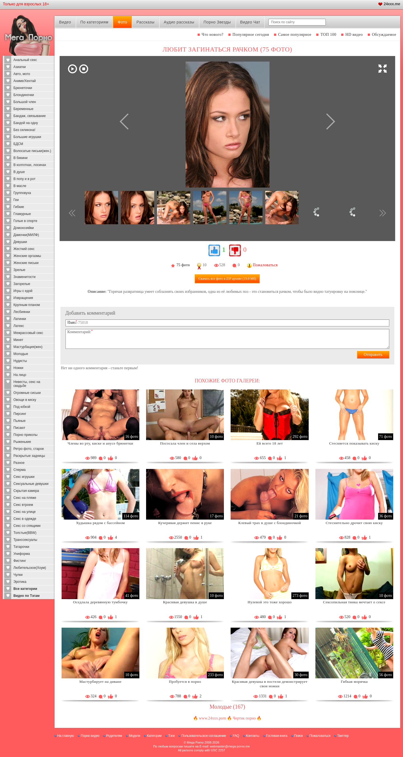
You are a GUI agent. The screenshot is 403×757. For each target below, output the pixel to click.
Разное (19, 463)
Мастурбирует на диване (100, 681)
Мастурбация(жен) (28, 347)
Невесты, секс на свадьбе (26, 384)
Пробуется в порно (185, 681)
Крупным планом (26, 305)
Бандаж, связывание (29, 116)
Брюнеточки (22, 88)
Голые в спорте (25, 221)
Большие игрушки (27, 137)
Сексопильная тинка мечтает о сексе (354, 602)
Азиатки (19, 67)
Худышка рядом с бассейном (100, 523)
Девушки (20, 242)
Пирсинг (19, 414)
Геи (16, 200)
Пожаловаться (320, 736)
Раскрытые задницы (29, 456)
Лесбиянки (21, 312)
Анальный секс (25, 60)
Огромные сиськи (27, 393)
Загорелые (21, 284)
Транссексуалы (25, 540)
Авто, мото (21, 74)
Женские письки (26, 263)
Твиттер (343, 736)
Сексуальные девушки (30, 484)
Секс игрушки (23, 477)
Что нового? (213, 34)
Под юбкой (21, 407)
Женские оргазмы (27, 256)
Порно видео (90, 736)
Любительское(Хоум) (29, 568)
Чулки (18, 575)
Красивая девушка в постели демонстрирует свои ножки (269, 683)
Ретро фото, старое (28, 449)
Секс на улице (24, 512)
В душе (19, 172)
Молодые (20, 354)
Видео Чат (250, 22)
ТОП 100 (328, 34)
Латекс (18, 326)
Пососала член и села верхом (185, 443)
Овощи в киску (24, 400)
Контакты (252, 736)
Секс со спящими (27, 526)
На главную (65, 736)
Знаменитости (24, 277)
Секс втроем (23, 505)
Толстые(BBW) (24, 533)
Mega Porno (195, 742)
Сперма (19, 470)
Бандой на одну (25, 123)
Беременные (23, 109)
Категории (154, 736)
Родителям (114, 736)
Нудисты (20, 361)
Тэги (171, 736)
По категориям (94, 22)
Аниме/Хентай (24, 81)
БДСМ (18, 144)
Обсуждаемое (384, 34)
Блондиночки (23, 95)
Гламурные (22, 214)
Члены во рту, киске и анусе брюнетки (100, 443)
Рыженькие (22, 442)
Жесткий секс (23, 249)
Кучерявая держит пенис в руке (185, 523)
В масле (19, 186)
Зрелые (19, 270)
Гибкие (18, 207)
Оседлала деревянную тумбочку (100, 602)
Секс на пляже (24, 498)
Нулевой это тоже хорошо (270, 602)
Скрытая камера (26, 491)
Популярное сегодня (251, 34)
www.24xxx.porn (212, 718)
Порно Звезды (217, 22)
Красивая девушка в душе (185, 602)
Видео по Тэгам (26, 596)
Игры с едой (22, 291)
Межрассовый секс (28, 333)
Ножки (18, 368)
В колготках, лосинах (29, 165)
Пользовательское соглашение (203, 736)
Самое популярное (294, 34)
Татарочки (21, 547)
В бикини (20, 158)
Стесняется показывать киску (354, 443)
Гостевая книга (276, 736)
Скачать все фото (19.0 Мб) (227, 279)
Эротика (19, 582)
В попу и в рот (24, 179)
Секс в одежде (24, 519)
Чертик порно (244, 718)
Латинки (19, 319)
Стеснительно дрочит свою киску (354, 523)
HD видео (354, 34)
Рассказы (145, 22)
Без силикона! (24, 130)
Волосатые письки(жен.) (32, 151)
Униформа (21, 554)
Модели (134, 736)
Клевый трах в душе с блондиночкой (269, 523)
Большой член (24, 102)
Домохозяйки (23, 228)
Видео (65, 22)
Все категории (25, 589)
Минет (18, 340)
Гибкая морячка (354, 681)
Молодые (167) (227, 707)
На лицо (19, 375)
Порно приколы (25, 435)
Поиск (298, 736)
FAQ (236, 736)
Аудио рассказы (179, 22)
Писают (19, 428)
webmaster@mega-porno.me (230, 746)
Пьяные (19, 421)
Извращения (23, 298)
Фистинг (19, 561)
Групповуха (22, 193)
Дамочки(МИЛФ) (26, 235)
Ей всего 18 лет (269, 443)
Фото (122, 22)
